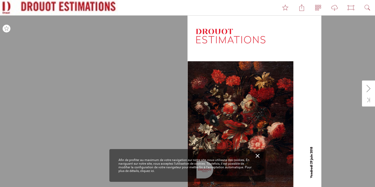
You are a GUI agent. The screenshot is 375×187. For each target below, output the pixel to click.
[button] (285, 8)
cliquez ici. (147, 171)
